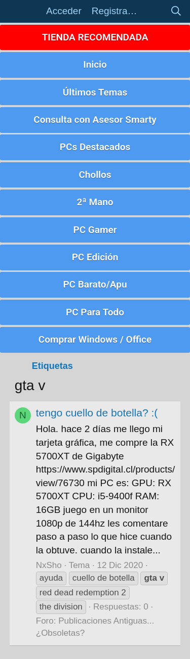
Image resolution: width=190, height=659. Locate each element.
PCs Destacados (95, 147)
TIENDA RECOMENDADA (95, 37)
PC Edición (95, 257)
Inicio (95, 64)
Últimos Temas (95, 92)
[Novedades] (153, 11)
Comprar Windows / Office (95, 339)
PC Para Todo (95, 312)
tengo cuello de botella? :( (97, 412)
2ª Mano (95, 202)
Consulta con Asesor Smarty (95, 119)
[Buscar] (176, 11)
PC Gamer (95, 230)
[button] (25, 11)
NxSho (49, 565)
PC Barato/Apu (95, 284)
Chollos (95, 174)
